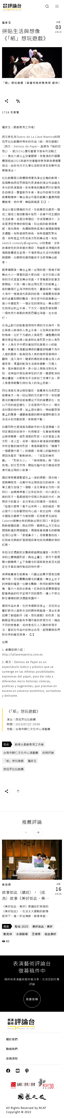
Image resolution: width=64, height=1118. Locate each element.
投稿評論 (48, 752)
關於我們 (12, 1039)
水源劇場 (22, 934)
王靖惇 (36, 934)
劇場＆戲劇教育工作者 (29, 744)
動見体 (7, 934)
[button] (26, 832)
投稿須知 (12, 1058)
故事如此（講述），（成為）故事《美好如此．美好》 (23, 898)
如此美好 (50, 934)
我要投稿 (32, 999)
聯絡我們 (12, 1049)
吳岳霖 (6, 884)
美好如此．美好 (42, 926)
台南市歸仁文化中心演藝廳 (20, 752)
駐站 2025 (21, 926)
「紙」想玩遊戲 (13, 761)
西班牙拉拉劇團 (13, 769)
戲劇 (6, 744)
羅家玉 (6, 22)
